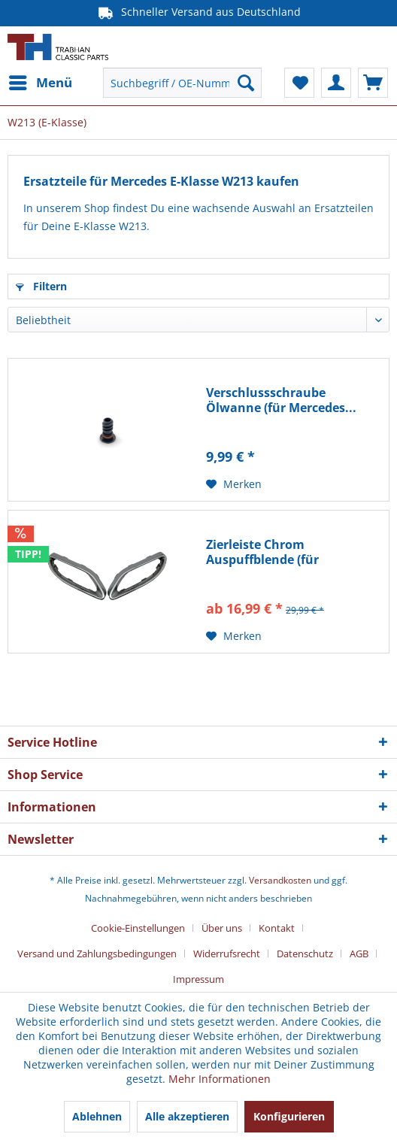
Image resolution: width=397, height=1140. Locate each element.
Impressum (198, 979)
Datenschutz (305, 953)
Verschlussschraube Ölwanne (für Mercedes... (281, 400)
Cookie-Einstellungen (138, 928)
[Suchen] (246, 83)
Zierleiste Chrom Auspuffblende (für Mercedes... (262, 552)
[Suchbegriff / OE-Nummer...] (182, 83)
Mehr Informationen (219, 1079)
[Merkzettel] (299, 83)
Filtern (41, 286)
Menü (40, 81)
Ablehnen (97, 1116)
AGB (359, 953)
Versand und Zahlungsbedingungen (97, 953)
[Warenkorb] (373, 83)
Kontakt (277, 928)
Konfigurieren (289, 1116)
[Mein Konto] (336, 83)
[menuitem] (40, 83)
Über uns (222, 928)
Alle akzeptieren (187, 1116)
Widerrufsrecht (226, 953)
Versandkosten (280, 880)
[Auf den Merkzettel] (234, 484)
